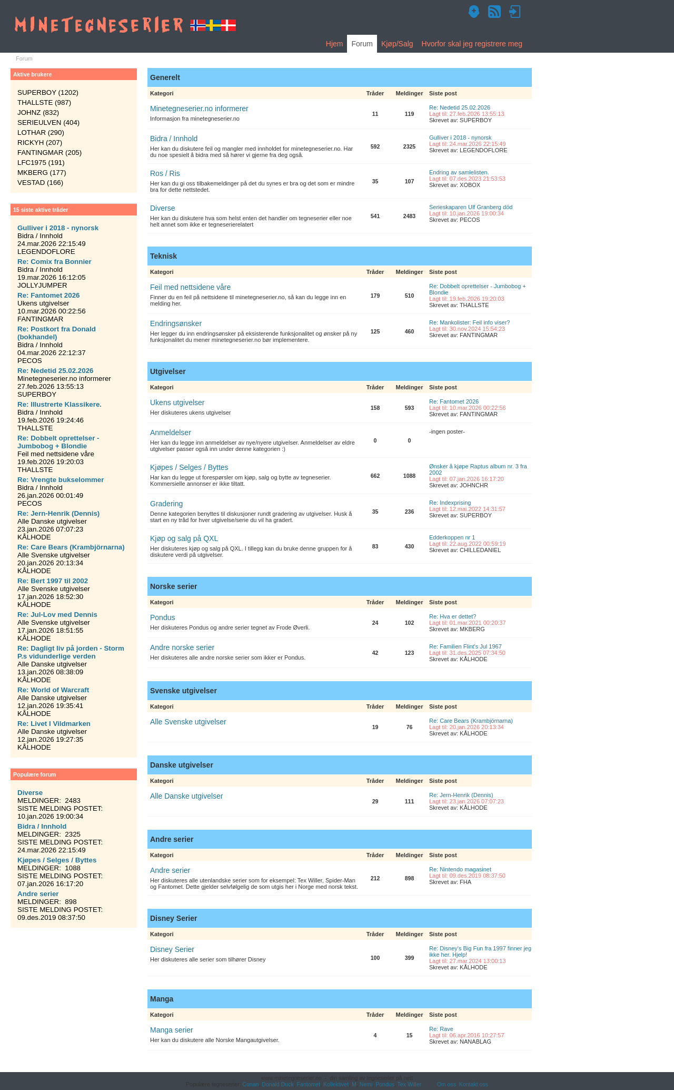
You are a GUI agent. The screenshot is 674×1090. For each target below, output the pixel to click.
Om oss (446, 1084)
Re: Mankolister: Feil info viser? (469, 322)
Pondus (162, 617)
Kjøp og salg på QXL (184, 538)
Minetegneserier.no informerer (199, 108)
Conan (250, 1084)
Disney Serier (172, 949)
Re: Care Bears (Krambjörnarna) (471, 721)
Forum (361, 44)
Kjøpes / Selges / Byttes (189, 467)
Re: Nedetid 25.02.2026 (459, 107)
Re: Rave (441, 1029)
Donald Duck (277, 1084)
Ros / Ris (165, 173)
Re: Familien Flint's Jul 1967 (465, 646)
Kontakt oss (473, 1084)
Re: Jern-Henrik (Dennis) (461, 795)
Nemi (366, 1084)
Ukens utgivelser (177, 402)
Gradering (166, 503)
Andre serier (170, 870)
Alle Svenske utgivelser (188, 722)
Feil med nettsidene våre (190, 287)
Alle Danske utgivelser (186, 796)
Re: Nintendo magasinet (460, 869)
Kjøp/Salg (397, 44)
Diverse (162, 208)
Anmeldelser (170, 432)
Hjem (334, 44)
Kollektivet (336, 1084)
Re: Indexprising (450, 502)
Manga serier (171, 1030)
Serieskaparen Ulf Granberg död (470, 207)
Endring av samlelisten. (459, 172)
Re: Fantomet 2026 (454, 401)
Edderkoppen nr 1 (452, 537)
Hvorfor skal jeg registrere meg (472, 44)
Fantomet (309, 1084)
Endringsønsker (176, 323)
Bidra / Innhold (173, 138)
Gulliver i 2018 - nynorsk (460, 137)
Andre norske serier (182, 647)
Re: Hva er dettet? (452, 616)
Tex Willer (410, 1084)
